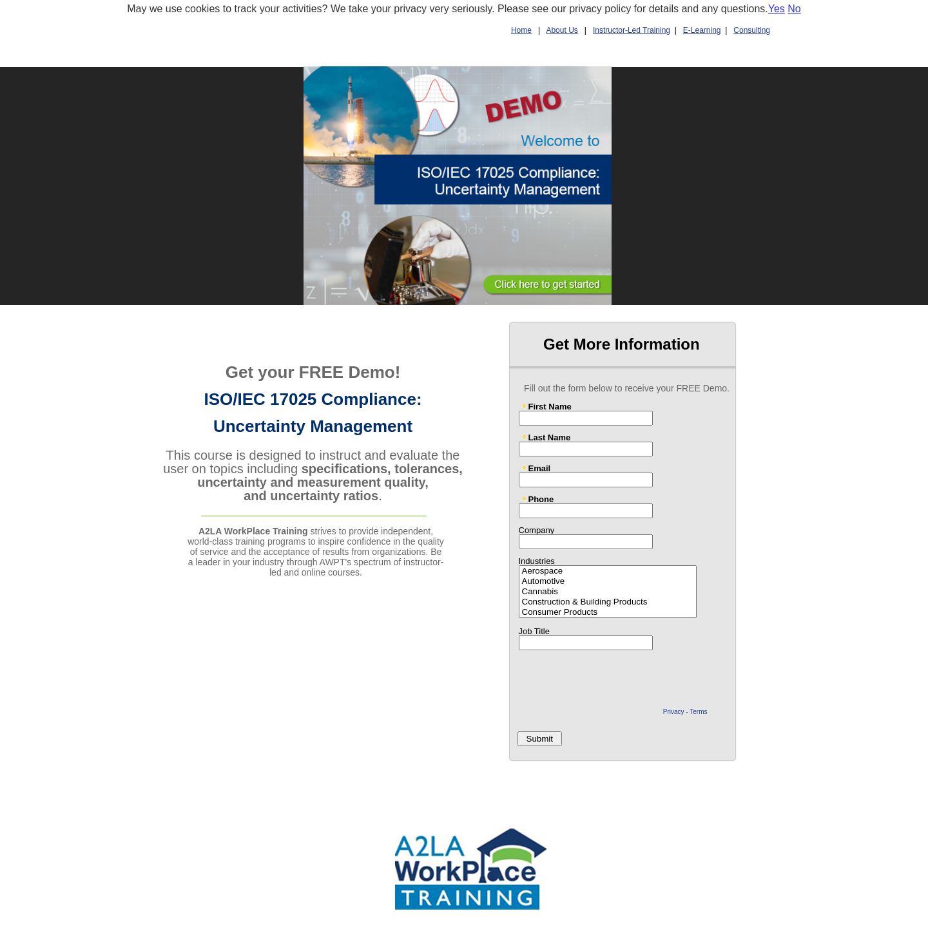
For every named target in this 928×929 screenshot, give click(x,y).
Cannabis (608, 591)
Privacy (673, 711)
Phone (541, 498)
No (794, 8)
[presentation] (612, 679)
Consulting (751, 30)
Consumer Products (608, 612)
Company (537, 529)
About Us (561, 30)
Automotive (608, 581)
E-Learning (702, 30)
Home (521, 30)
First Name (550, 406)
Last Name (549, 437)
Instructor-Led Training (631, 30)
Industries (537, 560)
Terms (698, 711)
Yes (776, 8)
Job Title (534, 630)
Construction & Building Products (608, 602)
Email (539, 468)
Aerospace (608, 571)
